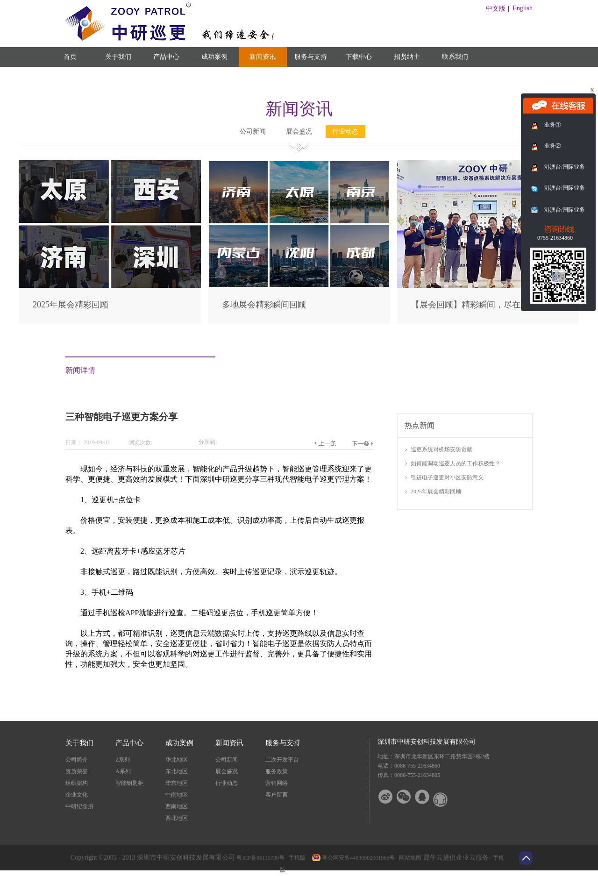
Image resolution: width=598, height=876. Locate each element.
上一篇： (325, 443)
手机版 (296, 858)
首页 (70, 56)
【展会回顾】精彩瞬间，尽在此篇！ (478, 304)
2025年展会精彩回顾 (70, 304)
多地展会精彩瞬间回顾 (264, 304)
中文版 (495, 8)
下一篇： (362, 443)
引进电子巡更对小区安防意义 (447, 477)
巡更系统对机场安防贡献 (441, 449)
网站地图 (408, 858)
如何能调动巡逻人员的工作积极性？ (455, 463)
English (523, 8)
